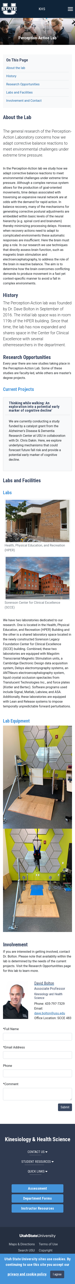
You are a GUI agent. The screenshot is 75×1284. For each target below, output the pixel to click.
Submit (65, 1107)
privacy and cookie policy (27, 1274)
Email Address (14, 1047)
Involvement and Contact (24, 101)
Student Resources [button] (37, 1161)
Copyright (45, 1250)
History (11, 76)
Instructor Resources (37, 1208)
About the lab (15, 68)
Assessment (37, 1188)
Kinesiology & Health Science (37, 1139)
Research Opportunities (23, 84)
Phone (7, 1066)
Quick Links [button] (37, 1171)
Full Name (11, 1029)
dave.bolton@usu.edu (49, 1013)
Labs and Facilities (19, 92)
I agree (57, 1274)
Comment (10, 1084)
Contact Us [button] (37, 1152)
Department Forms (37, 1198)
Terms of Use (48, 1244)
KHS (42, 9)
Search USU (26, 1250)
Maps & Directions (22, 1244)
